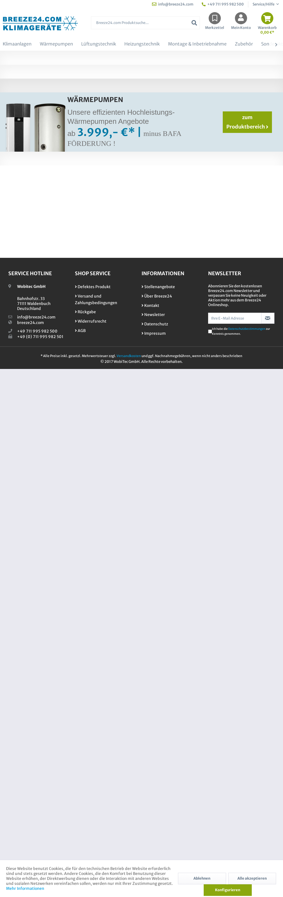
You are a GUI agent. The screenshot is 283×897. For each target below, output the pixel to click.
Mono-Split (119, 135)
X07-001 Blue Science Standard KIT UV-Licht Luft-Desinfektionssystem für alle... (74, 683)
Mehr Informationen (25, 888)
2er (230, 144)
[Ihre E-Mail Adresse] (234, 809)
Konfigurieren (227, 890)
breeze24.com (30, 813)
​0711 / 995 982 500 (231, 526)
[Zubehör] (244, 44)
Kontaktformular (220, 111)
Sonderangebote (141, 526)
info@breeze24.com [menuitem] (172, 4)
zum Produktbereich (247, 572)
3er (242, 144)
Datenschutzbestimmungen (246, 819)
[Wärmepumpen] (56, 44)
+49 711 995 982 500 (37, 822)
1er (218, 144)
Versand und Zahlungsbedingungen (96, 790)
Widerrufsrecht (90, 812)
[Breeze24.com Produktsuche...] (145, 22)
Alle (267, 144)
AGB (80, 821)
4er (254, 144)
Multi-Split (152, 135)
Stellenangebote (158, 777)
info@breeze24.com (36, 807)
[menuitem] (145, 25)
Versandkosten (129, 847)
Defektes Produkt (93, 777)
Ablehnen (201, 878)
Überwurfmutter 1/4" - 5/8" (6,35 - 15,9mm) (211, 680)
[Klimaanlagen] (17, 44)
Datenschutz (155, 814)
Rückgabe (85, 802)
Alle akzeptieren (252, 878)
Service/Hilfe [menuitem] (264, 4)
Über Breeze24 (157, 786)
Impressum (154, 824)
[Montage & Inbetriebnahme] (197, 44)
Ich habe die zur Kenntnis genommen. (241, 822)
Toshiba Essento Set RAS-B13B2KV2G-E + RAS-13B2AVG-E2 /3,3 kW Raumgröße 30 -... (198, 312)
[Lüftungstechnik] (98, 44)
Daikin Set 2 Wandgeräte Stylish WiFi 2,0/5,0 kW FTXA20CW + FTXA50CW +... (60, 312)
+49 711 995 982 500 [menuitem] (223, 4)
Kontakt (150, 796)
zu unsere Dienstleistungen (51, 526)
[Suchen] (194, 22)
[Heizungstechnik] (142, 44)
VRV (175, 135)
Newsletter (153, 805)
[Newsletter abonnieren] (267, 809)
